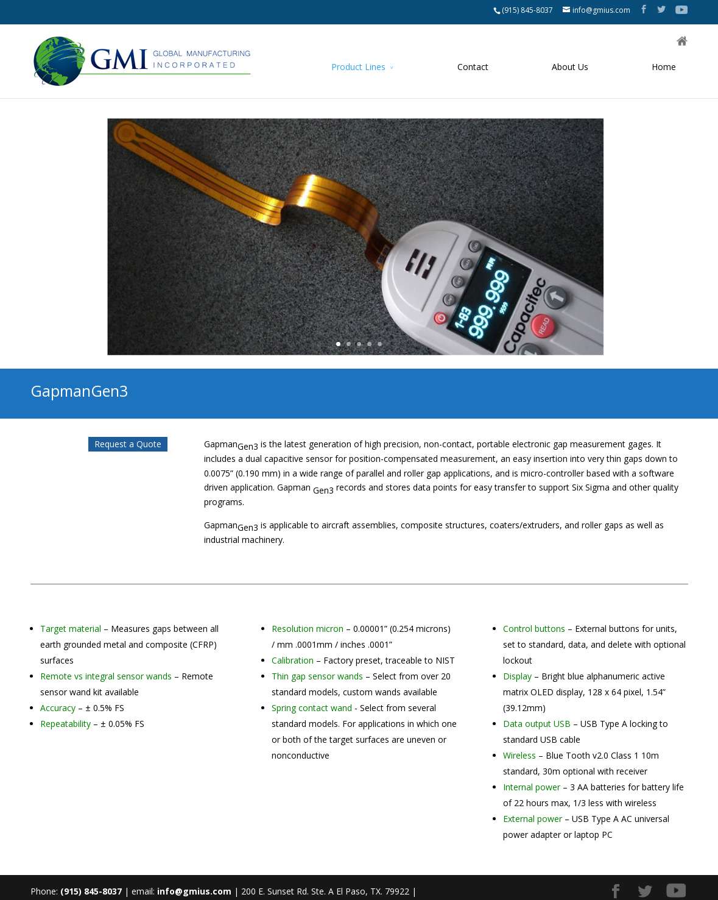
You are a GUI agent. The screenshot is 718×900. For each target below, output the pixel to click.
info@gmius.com (194, 891)
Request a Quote (127, 444)
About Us (570, 67)
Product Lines (358, 67)
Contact (472, 67)
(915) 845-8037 (527, 10)
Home (664, 67)
